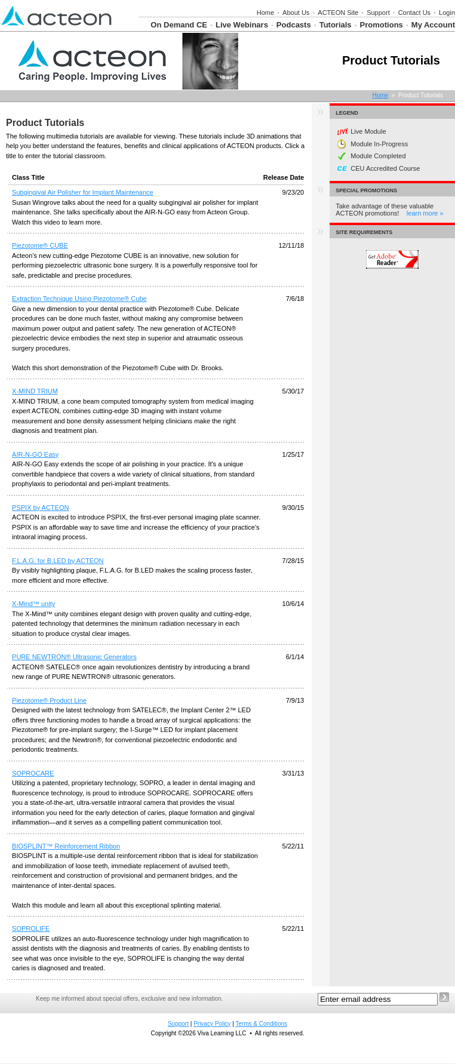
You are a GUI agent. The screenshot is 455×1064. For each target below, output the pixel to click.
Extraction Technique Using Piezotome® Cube (79, 298)
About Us (295, 12)
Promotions (381, 24)
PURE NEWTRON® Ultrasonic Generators (74, 656)
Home (265, 12)
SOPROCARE (33, 773)
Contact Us (414, 12)
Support (378, 12)
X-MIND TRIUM (35, 391)
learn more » (425, 213)
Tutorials (335, 24)
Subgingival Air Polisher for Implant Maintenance (82, 192)
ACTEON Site (338, 12)
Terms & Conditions (261, 1023)
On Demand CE (178, 24)
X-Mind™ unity (33, 603)
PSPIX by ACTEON (40, 507)
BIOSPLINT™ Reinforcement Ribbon (66, 846)
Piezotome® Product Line (49, 700)
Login (447, 12)
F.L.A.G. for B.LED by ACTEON (57, 560)
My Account (433, 24)
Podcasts (293, 24)
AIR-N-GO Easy (35, 454)
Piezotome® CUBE (40, 245)
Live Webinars (242, 24)
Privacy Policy (211, 1023)
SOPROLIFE (31, 928)
